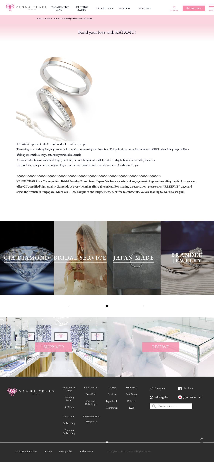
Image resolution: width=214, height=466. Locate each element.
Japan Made (112, 401)
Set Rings (69, 407)
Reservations (69, 416)
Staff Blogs (131, 394)
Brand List (91, 394)
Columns (131, 401)
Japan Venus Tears (192, 397)
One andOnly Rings (90, 402)
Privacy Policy (65, 451)
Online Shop (69, 423)
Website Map (86, 451)
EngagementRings (69, 389)
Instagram (160, 388)
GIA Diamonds (90, 387)
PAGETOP (205, 439)
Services (112, 394)
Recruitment (112, 407)
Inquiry (48, 451)
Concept (112, 387)
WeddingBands (69, 399)
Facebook (188, 388)
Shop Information (91, 416)
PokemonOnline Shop (69, 431)
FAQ (131, 407)
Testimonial (131, 387)
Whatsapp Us (161, 397)
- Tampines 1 (90, 421)
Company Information (26, 451)
